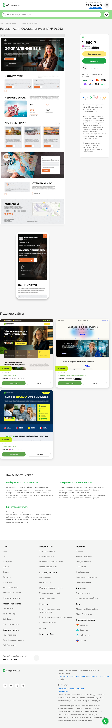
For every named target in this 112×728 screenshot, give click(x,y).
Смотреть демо (94, 54)
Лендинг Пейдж (9, 614)
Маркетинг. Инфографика (87, 609)
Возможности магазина (13, 592)
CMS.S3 (6, 567)
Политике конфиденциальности (71, 676)
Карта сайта (63, 691)
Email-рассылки (82, 572)
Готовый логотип (83, 593)
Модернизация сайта (48, 567)
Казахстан (82, 630)
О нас (5, 556)
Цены (5, 551)
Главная (79, 551)
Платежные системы (11, 598)
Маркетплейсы (46, 634)
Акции (42, 628)
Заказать (94, 61)
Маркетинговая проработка (51, 588)
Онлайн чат (81, 567)
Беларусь (82, 625)
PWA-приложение (83, 582)
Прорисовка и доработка (87, 598)
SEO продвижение (48, 572)
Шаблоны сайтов (46, 556)
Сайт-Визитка (8, 608)
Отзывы (6, 572)
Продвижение (45, 577)
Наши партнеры (10, 635)
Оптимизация (45, 582)
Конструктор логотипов (86, 577)
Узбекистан (83, 635)
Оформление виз (9, 375)
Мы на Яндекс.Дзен (84, 614)
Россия (81, 640)
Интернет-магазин (11, 624)
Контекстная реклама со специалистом (49, 610)
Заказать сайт (95, 7)
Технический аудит (47, 598)
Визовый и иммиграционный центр (72, 375)
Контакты (7, 577)
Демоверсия (14, 383)
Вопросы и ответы (10, 587)
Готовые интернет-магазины (51, 561)
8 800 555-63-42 (94, 5)
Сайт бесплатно (9, 645)
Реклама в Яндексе (84, 556)
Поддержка (7, 582)
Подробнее (39, 383)
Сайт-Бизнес (8, 619)
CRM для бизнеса (83, 561)
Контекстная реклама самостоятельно (55, 617)
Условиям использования (98, 676)
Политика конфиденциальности (71, 689)
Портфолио (7, 561)
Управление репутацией (49, 593)
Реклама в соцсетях (47, 622)
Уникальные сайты (47, 551)
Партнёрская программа (13, 640)
